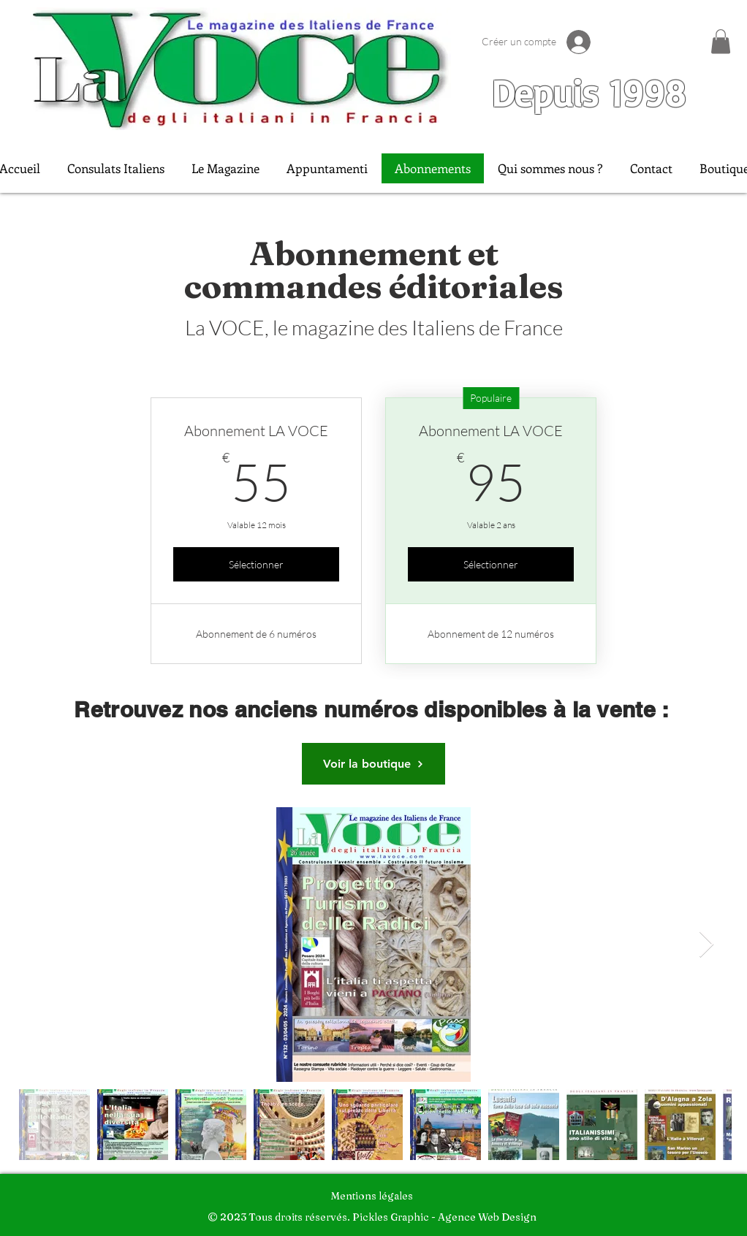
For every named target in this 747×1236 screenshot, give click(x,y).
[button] (720, 41)
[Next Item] (706, 945)
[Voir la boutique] (373, 764)
